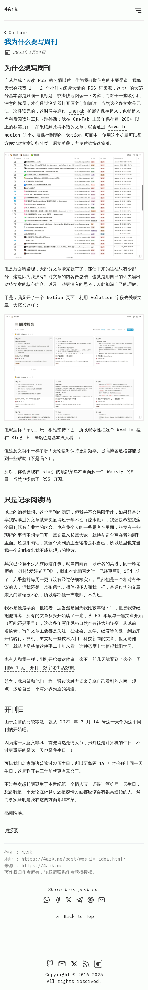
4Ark (11, 9)
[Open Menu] (138, 10)
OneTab (77, 111)
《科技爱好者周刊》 (35, 569)
